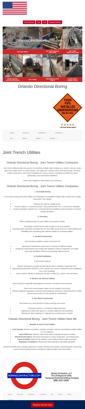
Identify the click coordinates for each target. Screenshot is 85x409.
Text (44, 22)
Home (12, 133)
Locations (59, 133)
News (25, 138)
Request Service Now (42, 405)
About (39, 138)
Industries (42, 133)
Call (38, 22)
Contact (53, 138)
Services (26, 133)
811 (12, 138)
